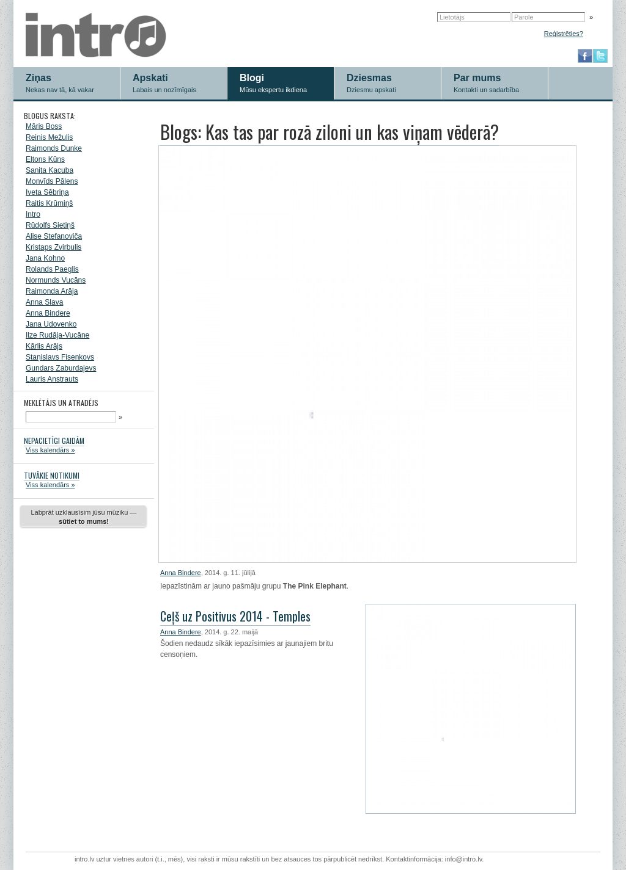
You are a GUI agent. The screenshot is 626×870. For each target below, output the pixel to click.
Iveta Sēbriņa (47, 192)
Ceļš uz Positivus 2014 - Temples (235, 616)
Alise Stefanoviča (54, 236)
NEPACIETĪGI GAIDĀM (54, 440)
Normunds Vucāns (56, 280)
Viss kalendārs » (50, 450)
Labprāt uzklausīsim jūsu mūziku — (83, 517)
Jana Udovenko (51, 324)
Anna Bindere (48, 313)
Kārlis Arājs (44, 346)
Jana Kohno (45, 258)
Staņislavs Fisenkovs (60, 357)
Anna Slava (44, 302)
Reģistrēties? (563, 33)
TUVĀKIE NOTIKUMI (51, 475)
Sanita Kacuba (49, 170)
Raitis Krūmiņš (49, 203)
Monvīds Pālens (52, 181)
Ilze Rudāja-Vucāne (57, 335)
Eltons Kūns (45, 159)
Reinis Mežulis (49, 137)
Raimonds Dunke (54, 148)
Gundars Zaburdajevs (61, 368)
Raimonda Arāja (52, 291)
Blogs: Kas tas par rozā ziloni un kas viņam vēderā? (329, 131)
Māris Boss (44, 126)
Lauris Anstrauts (52, 379)
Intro (33, 214)
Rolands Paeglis (52, 269)
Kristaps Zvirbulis (53, 247)
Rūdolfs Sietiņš (50, 225)
